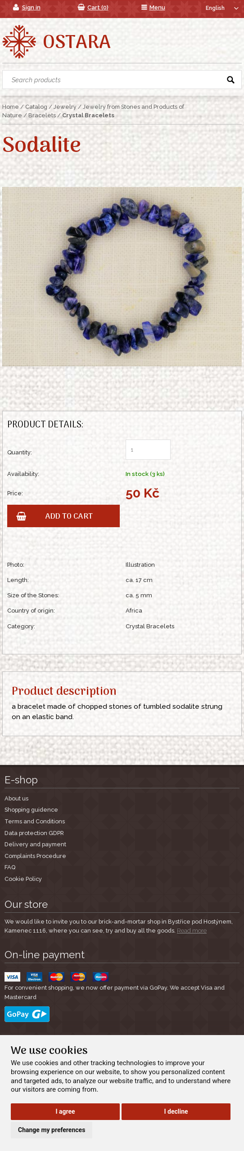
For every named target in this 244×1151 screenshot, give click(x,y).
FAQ (10, 867)
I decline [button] (176, 1111)
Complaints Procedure (35, 856)
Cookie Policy (23, 878)
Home (10, 106)
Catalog (36, 106)
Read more (192, 930)
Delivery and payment (35, 844)
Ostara (77, 43)
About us (16, 798)
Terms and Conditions (35, 821)
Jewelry (65, 106)
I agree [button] (65, 1111)
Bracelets (42, 115)
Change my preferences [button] (51, 1129)
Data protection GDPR (34, 833)
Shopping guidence (31, 809)
